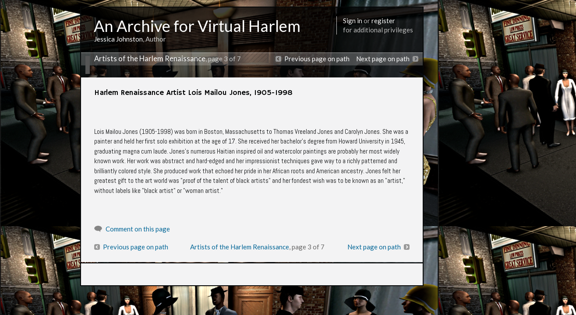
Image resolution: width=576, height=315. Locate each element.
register (383, 20)
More (374, 288)
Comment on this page (138, 229)
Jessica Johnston (118, 39)
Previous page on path (317, 59)
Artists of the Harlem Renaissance (149, 58)
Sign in (352, 20)
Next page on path (383, 59)
